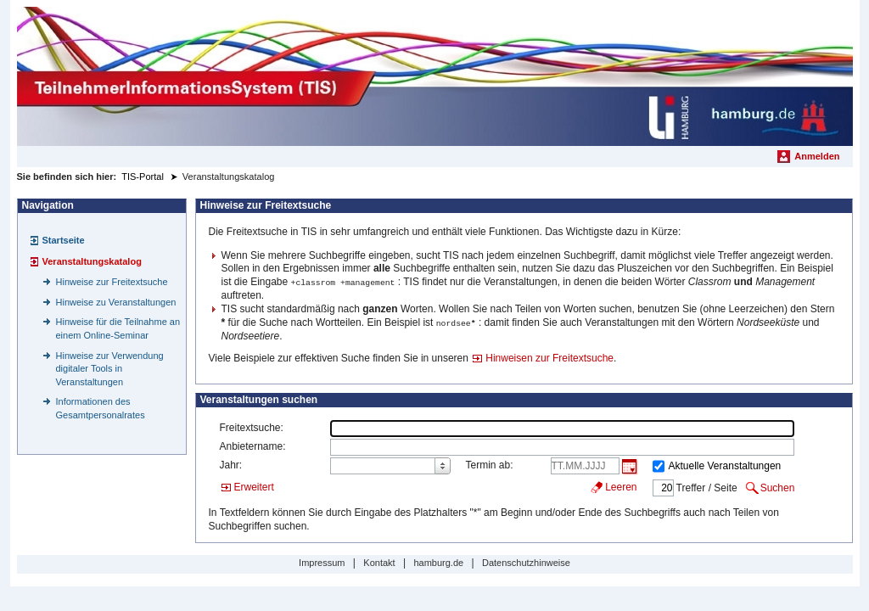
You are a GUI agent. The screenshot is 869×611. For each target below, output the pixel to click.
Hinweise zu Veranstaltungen (116, 302)
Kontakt (379, 561)
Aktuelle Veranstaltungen (725, 464)
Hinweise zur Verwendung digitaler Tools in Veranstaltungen (110, 368)
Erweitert (254, 485)
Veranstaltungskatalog (92, 261)
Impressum (322, 561)
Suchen (777, 486)
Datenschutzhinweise (526, 561)
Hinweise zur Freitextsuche (112, 282)
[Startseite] (435, 76)
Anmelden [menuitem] (816, 156)
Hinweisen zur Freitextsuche (549, 356)
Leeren (620, 485)
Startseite (63, 240)
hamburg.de (438, 561)
